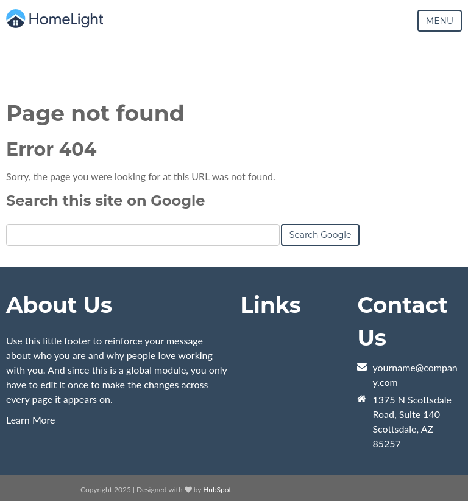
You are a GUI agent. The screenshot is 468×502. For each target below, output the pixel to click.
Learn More (30, 419)
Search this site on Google (105, 200)
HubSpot (217, 489)
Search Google (320, 234)
